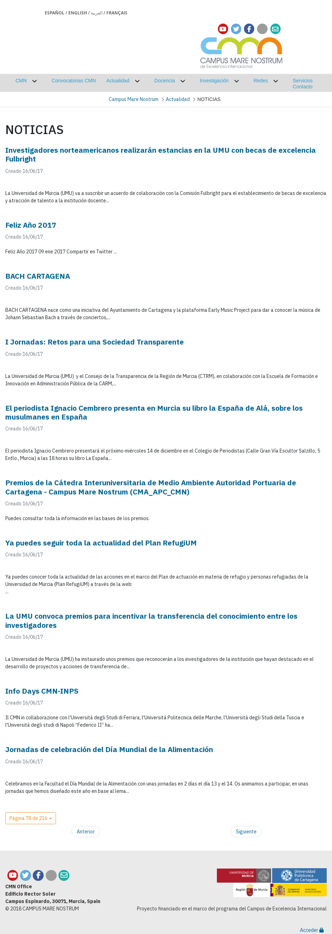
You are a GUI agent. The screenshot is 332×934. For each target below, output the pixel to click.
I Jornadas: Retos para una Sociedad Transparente (94, 342)
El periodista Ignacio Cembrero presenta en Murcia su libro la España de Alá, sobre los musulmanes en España (154, 412)
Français (116, 13)
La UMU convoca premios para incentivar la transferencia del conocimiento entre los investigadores (151, 620)
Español (54, 13)
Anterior (86, 831)
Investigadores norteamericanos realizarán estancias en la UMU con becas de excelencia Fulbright (160, 154)
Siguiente (246, 831)
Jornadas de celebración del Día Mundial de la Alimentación (109, 749)
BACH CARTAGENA (37, 276)
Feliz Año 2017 (30, 225)
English (77, 13)
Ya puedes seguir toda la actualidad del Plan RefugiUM (101, 543)
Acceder (312, 930)
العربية (96, 13)
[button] (30, 818)
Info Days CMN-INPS (42, 691)
